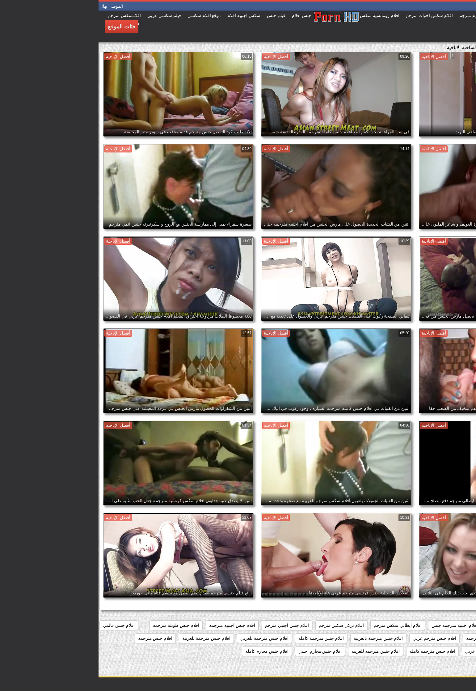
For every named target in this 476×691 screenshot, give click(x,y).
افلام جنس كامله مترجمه (390, 638)
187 (465, 625)
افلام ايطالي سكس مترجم (299, 625)
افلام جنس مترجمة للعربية (108, 638)
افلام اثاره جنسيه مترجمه (412, 625)
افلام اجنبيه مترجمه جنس (356, 625)
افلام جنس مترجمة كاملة (223, 638)
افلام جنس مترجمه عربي (389, 651)
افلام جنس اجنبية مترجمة (134, 625)
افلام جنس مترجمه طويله (445, 651)
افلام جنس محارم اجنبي (221, 651)
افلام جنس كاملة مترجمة (446, 638)
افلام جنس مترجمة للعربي (166, 638)
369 (447, 625)
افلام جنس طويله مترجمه (77, 625)
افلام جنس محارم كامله (168, 651)
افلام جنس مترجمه (57, 638)
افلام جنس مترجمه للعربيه (277, 651)
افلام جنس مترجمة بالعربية (279, 638)
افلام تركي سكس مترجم (243, 625)
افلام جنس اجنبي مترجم (188, 625)
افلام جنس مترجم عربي (336, 638)
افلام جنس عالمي (20, 625)
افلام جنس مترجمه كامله (334, 651)
